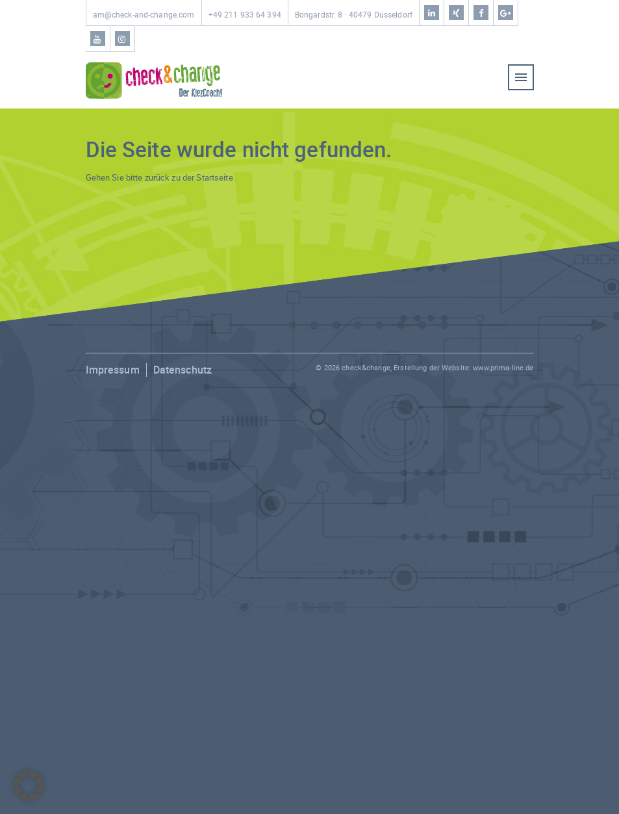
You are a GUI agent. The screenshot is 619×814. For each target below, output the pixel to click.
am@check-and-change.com (144, 14)
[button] (28, 785)
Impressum (113, 369)
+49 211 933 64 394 (244, 14)
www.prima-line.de (503, 367)
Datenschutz (182, 369)
